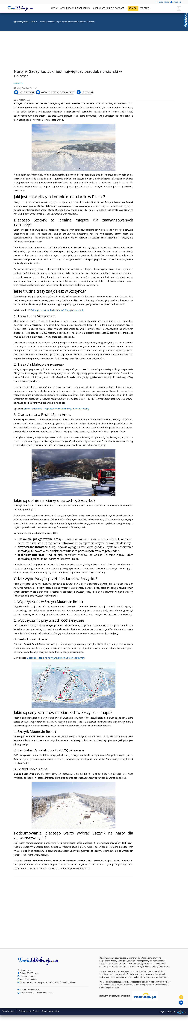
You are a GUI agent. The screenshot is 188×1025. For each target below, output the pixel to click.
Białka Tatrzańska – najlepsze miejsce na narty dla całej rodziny (56, 407)
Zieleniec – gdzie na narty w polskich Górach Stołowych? (56, 656)
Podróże (120, 8)
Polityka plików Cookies (29, 1010)
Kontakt (144, 8)
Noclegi (133, 8)
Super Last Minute (103, 8)
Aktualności (58, 8)
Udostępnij (18, 83)
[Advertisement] (94, 50)
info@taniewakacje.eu (29, 988)
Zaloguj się (175, 2)
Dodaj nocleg (163, 2)
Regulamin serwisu (50, 1010)
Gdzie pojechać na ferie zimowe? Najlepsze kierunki (57, 309)
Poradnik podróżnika (78, 8)
